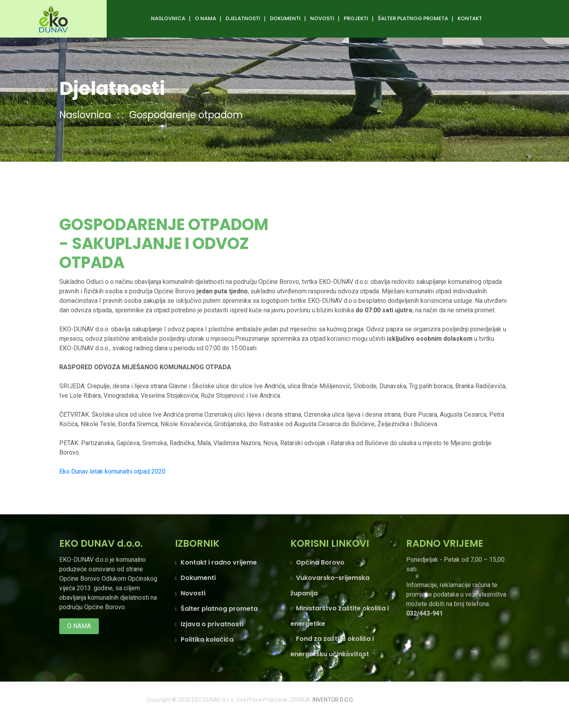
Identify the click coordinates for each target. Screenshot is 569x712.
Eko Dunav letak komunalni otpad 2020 (112, 471)
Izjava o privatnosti (212, 624)
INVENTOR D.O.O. (333, 700)
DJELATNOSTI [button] (243, 18)
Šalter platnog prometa (219, 608)
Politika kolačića (207, 639)
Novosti (322, 18)
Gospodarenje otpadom (186, 114)
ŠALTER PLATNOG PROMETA (413, 18)
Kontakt (470, 18)
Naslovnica (168, 18)
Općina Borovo (320, 562)
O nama (79, 626)
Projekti (356, 18)
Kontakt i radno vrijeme (219, 562)
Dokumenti (285, 18)
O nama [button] (205, 18)
